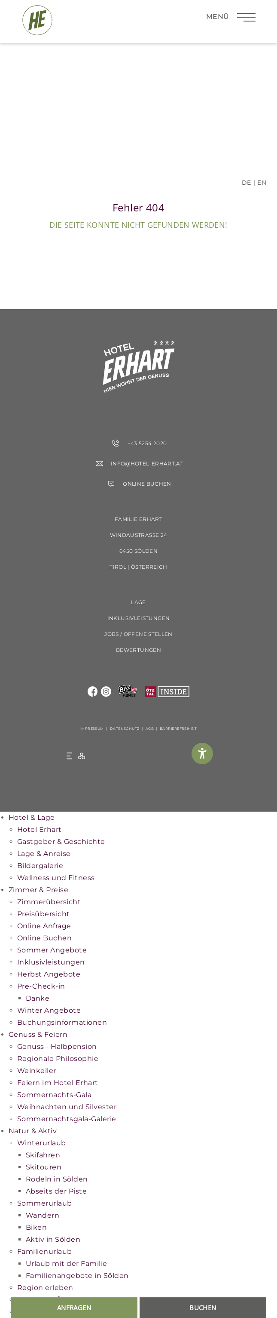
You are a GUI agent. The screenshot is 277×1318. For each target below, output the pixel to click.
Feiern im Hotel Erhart (57, 1083)
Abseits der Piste (56, 1191)
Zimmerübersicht (49, 902)
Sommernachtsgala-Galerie (66, 1119)
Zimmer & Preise (38, 890)
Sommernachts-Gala (54, 1095)
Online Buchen (44, 938)
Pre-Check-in (41, 986)
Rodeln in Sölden (57, 1179)
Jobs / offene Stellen (138, 634)
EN (261, 182)
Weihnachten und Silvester (66, 1107)
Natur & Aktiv (33, 1131)
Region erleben (45, 1288)
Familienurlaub (44, 1251)
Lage (138, 602)
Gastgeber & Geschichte (61, 841)
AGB (150, 728)
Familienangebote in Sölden (77, 1275)
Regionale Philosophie (57, 1058)
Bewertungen (138, 650)
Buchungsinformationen (62, 1022)
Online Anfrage (44, 926)
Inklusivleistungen (138, 618)
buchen (202, 1307)
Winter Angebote (49, 1010)
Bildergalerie (40, 866)
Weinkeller (36, 1071)
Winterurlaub (41, 1143)
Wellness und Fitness (56, 878)
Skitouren (43, 1167)
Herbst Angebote (48, 974)
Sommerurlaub (44, 1203)
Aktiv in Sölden (53, 1239)
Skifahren (43, 1155)
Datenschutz (125, 728)
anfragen (74, 1307)
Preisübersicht (43, 914)
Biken (36, 1227)
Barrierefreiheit (178, 728)
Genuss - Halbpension (57, 1046)
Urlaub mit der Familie (66, 1263)
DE (246, 182)
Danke (37, 998)
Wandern (42, 1215)
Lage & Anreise (44, 854)
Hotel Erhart (39, 829)
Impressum (92, 728)
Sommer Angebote (52, 950)
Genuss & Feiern (38, 1034)
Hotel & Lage (32, 817)
